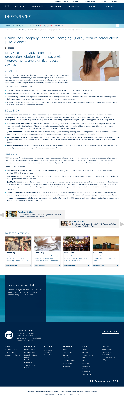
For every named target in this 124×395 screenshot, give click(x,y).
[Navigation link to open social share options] (117, 26)
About (85, 338)
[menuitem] (19, 7)
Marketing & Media (11, 341)
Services (9, 338)
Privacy (56, 383)
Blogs (65, 341)
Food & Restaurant (30, 351)
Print (6, 349)
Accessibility (94, 383)
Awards (85, 341)
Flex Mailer (48, 346)
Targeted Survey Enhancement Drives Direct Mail (104, 249)
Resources (10, 26)
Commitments (87, 346)
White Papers (67, 355)
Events (84, 352)
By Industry (35, 26)
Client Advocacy (89, 1)
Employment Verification (106, 345)
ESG (83, 349)
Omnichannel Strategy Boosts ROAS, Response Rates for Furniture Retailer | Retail (92, 214)
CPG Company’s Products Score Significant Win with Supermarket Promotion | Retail (32, 214)
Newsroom (86, 363)
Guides (65, 346)
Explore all (59, 26)
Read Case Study (18, 256)
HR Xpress (105, 351)
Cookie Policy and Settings (43, 383)
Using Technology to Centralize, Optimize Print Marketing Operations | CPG (17, 249)
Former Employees (108, 348)
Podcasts (66, 349)
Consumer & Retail (30, 344)
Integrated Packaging (12, 346)
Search (115, 1)
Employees (107, 338)
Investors (85, 355)
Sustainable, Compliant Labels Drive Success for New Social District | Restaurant (76, 249)
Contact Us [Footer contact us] (110, 323)
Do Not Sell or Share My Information (71, 383)
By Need (22, 26)
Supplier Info (86, 366)
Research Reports (69, 352)
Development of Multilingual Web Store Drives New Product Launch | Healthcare (47, 249)
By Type (47, 26)
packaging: (22, 145)
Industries (29, 338)
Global (76, 1)
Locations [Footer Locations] (85, 360)
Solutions (49, 338)
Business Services (11, 344)
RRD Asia (32, 115)
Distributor (29, 383)
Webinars (66, 357)
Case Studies (67, 344)
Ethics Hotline (107, 341)
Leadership (86, 357)
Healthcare (28, 354)
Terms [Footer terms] (87, 383)
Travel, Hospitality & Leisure (31, 358)
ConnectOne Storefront (49, 342)
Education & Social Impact (30, 347)
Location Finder (61, 1)
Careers (104, 1)
